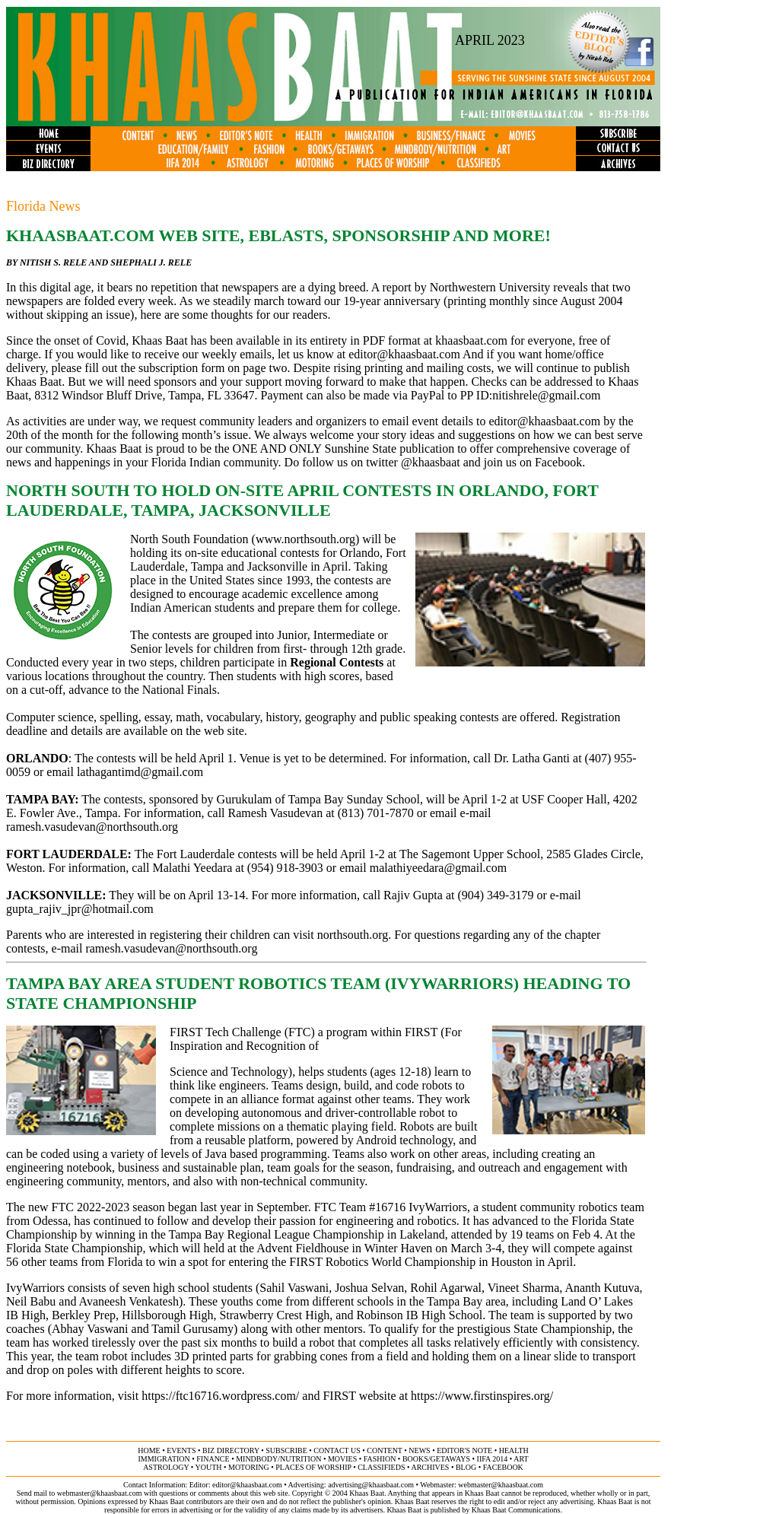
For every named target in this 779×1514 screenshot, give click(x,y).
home (149, 1450)
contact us (337, 1450)
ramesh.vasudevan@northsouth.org (92, 826)
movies (342, 1459)
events (181, 1450)
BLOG (466, 1467)
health (514, 1450)
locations (67, 676)
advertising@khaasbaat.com (371, 1485)
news (419, 1450)
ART (521, 1459)
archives (430, 1467)
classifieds (381, 1467)
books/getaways (436, 1459)
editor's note (464, 1450)
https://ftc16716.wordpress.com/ (220, 1395)
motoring (248, 1467)
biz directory (230, 1450)
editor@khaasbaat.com (404, 354)
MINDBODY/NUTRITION (278, 1459)
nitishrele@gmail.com (546, 395)
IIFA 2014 (492, 1459)
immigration (163, 1459)
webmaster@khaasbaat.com (500, 1485)
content (384, 1450)
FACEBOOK (503, 1467)
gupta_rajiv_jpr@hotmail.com (80, 908)
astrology (166, 1467)
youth (208, 1467)
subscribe (286, 1450)
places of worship (313, 1467)
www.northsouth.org (305, 539)
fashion (380, 1459)
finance (212, 1459)
